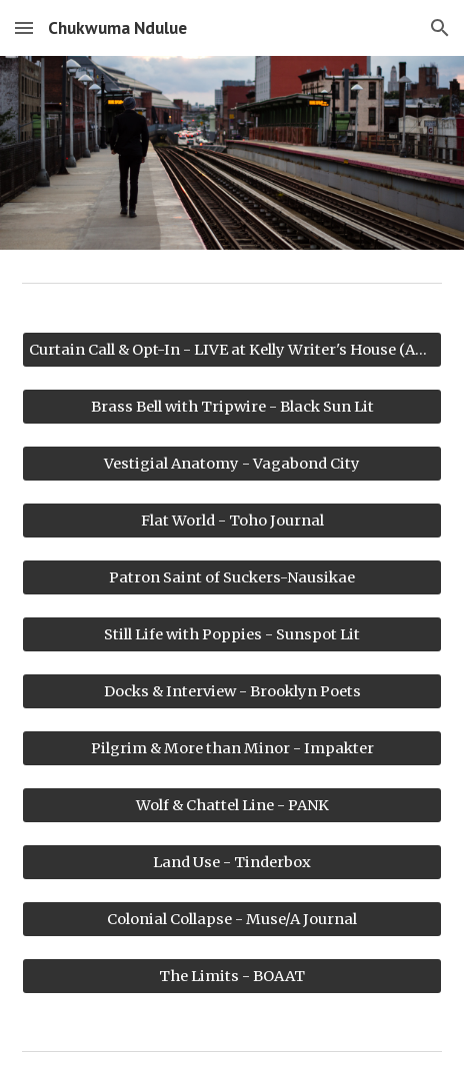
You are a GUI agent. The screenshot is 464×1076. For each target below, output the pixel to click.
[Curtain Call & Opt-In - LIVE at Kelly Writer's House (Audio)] (232, 349)
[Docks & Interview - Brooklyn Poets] (232, 690)
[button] (24, 27)
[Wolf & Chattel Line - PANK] (232, 804)
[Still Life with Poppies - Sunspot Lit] (232, 633)
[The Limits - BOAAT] (232, 975)
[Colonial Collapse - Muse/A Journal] (232, 918)
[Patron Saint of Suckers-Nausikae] (232, 576)
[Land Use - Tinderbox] (232, 861)
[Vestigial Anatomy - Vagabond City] (232, 463)
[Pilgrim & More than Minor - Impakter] (232, 747)
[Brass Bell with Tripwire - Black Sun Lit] (232, 406)
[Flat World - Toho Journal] (232, 520)
